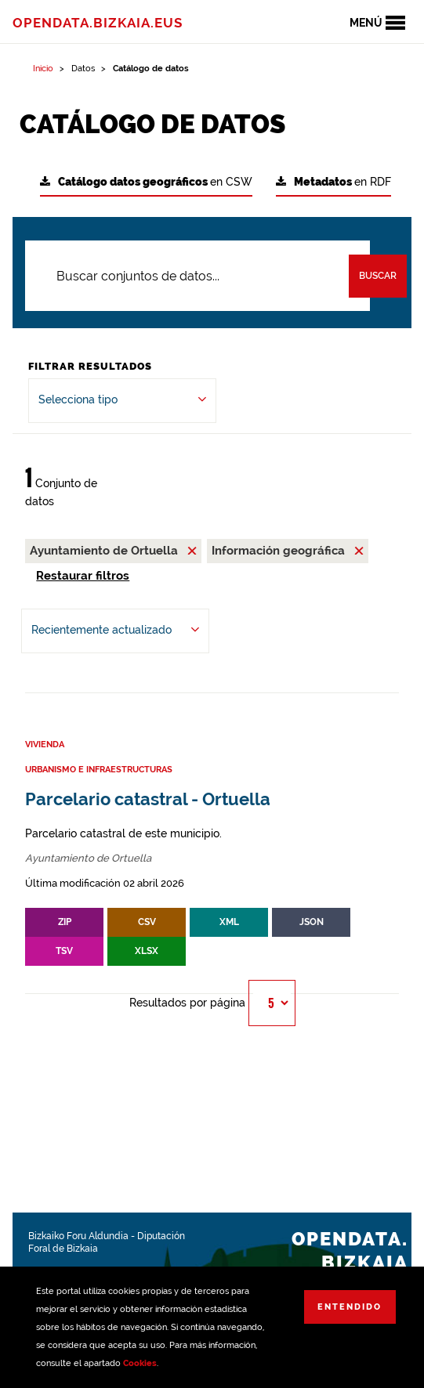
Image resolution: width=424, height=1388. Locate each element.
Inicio (43, 68)
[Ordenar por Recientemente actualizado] (115, 631)
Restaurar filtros (82, 576)
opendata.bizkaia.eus (98, 23)
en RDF (333, 182)
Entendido (349, 1307)
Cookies (140, 1363)
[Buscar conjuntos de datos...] (197, 275)
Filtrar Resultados (90, 366)
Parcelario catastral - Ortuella (147, 799)
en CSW (146, 182)
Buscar (378, 275)
